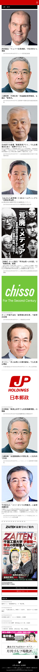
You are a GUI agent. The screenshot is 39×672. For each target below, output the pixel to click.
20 (22, 521)
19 (20, 521)
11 (2, 521)
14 (9, 521)
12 (4, 521)
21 (24, 521)
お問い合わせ (16, 665)
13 (6, 521)
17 (15, 521)
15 (11, 521)
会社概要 (23, 665)
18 (18, 521)
